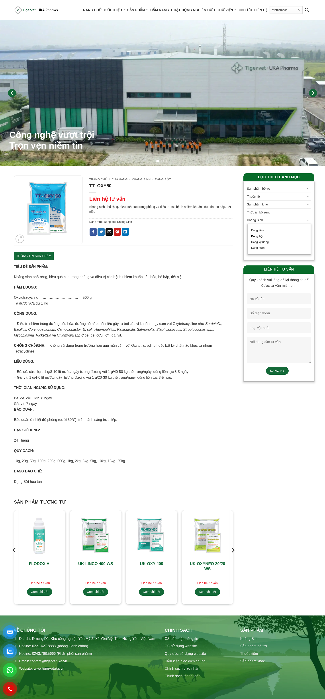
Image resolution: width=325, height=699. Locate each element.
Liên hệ (260, 10)
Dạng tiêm (257, 230)
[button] (20, 239)
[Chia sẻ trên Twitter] (101, 232)
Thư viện (226, 10)
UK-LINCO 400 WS (95, 564)
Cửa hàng (119, 179)
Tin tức (245, 10)
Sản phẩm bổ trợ (258, 188)
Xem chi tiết (39, 591)
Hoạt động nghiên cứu (193, 10)
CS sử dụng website (181, 646)
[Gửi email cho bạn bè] (109, 232)
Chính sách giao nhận (182, 668)
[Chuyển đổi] (308, 188)
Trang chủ (91, 10)
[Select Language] (286, 10)
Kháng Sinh (255, 220)
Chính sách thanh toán (182, 676)
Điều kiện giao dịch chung (185, 661)
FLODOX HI (40, 564)
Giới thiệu (114, 10)
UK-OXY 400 (151, 564)
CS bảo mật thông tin (181, 639)
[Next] (313, 93)
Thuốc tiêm (254, 196)
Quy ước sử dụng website (185, 653)
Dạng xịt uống (260, 242)
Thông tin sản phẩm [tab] (33, 256)
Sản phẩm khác (258, 204)
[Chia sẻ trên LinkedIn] (125, 232)
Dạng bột (257, 236)
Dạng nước (258, 247)
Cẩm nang (159, 10)
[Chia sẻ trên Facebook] (93, 232)
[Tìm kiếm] (307, 10)
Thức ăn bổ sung (258, 212)
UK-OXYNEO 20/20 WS (207, 566)
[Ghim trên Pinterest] (117, 232)
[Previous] (12, 93)
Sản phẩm (137, 10)
